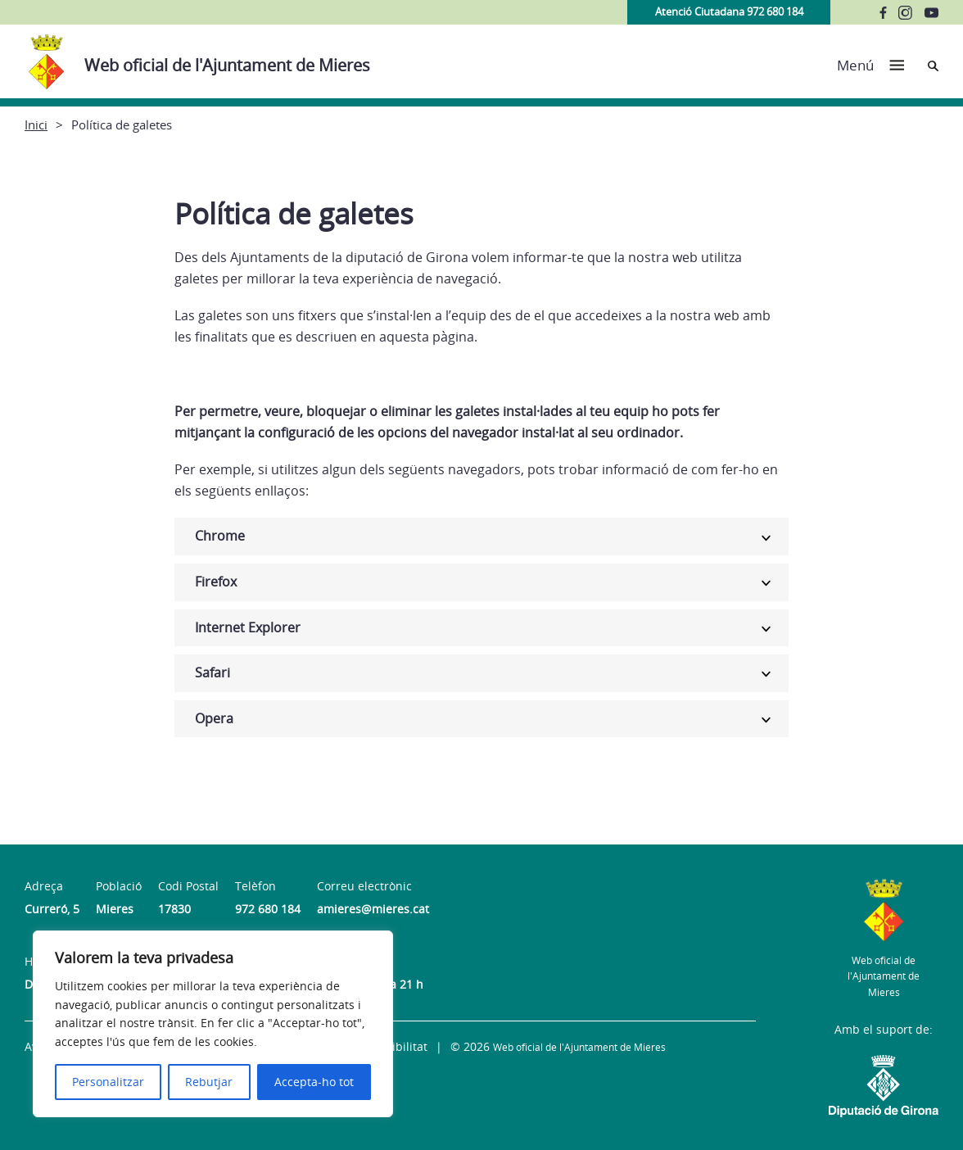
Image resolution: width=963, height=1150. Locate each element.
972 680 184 (268, 909)
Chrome (220, 536)
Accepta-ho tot (314, 1081)
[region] (213, 1023)
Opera (214, 718)
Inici (36, 124)
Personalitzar (108, 1081)
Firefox (216, 582)
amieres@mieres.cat (373, 909)
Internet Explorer (248, 627)
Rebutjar (209, 1081)
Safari (212, 672)
